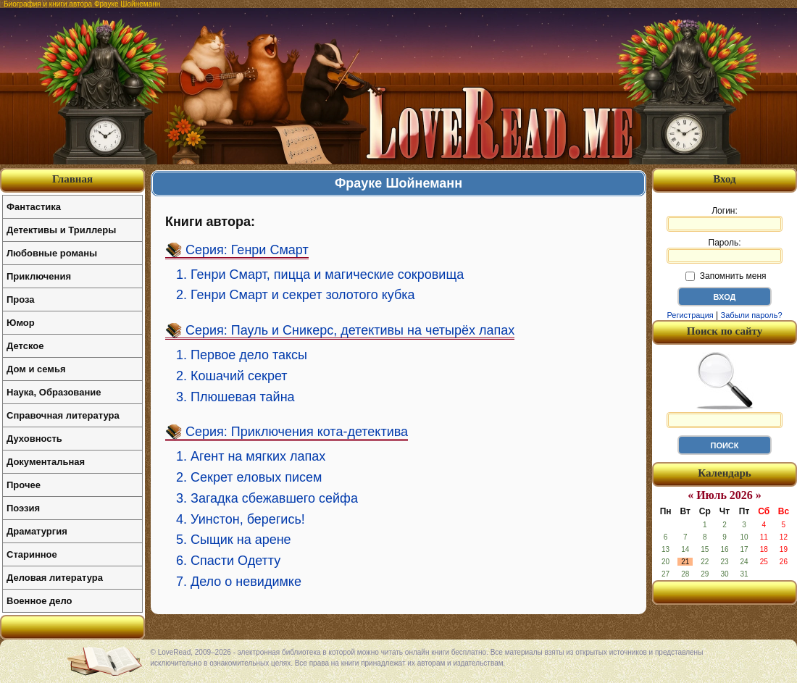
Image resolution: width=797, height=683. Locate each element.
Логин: (725, 219)
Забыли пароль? (752, 315)
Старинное (32, 554)
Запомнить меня (725, 276)
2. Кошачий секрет (232, 376)
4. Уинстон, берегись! (240, 519)
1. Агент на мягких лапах (250, 456)
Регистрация (690, 315)
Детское (25, 345)
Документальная (46, 461)
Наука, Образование (54, 392)
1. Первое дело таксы (241, 355)
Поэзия (23, 508)
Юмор (21, 322)
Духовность (34, 438)
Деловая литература (55, 577)
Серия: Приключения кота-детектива (296, 431)
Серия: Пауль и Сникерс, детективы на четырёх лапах (349, 330)
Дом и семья (36, 369)
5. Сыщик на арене (233, 539)
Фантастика (34, 206)
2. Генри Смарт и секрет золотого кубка (295, 295)
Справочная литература (63, 415)
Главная (72, 179)
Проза (21, 299)
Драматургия (37, 531)
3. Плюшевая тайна (235, 397)
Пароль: (725, 251)
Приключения (39, 276)
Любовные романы (52, 253)
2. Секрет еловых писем (249, 477)
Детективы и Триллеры (61, 230)
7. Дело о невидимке (238, 581)
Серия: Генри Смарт (247, 250)
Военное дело (39, 600)
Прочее (24, 484)
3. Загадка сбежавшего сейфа (267, 498)
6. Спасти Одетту (228, 560)
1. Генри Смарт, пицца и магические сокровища (320, 274)
